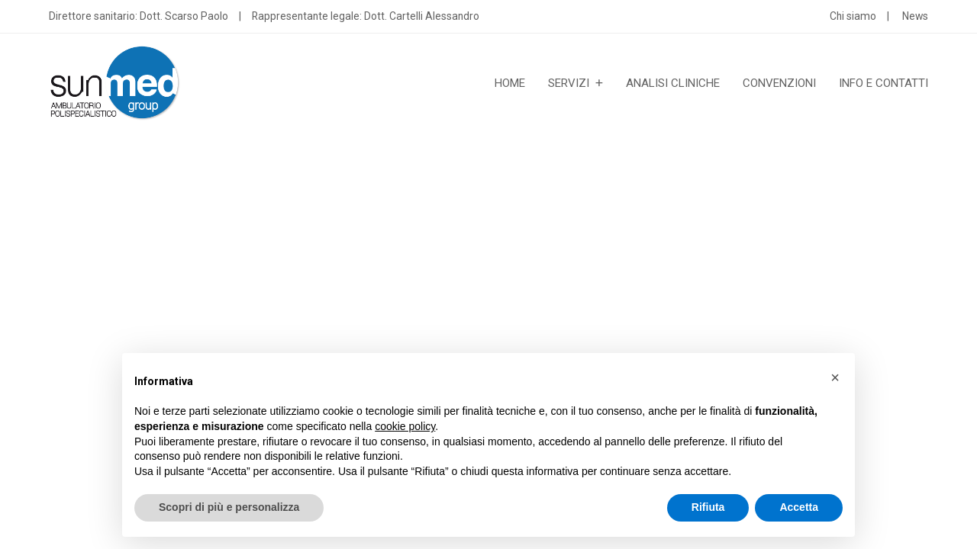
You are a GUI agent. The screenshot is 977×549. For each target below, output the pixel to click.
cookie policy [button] (405, 426)
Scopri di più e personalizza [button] (229, 507)
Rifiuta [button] (708, 507)
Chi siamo (853, 16)
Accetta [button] (798, 507)
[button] (835, 377)
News (915, 16)
